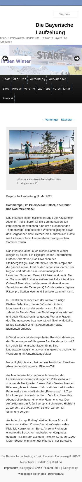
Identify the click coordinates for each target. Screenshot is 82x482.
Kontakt (7, 98)
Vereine (29, 88)
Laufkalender (57, 79)
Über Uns (19, 79)
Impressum (11, 467)
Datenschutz (55, 473)
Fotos (57, 88)
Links (67, 88)
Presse (17, 88)
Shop (6, 88)
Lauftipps (44, 88)
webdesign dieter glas (32, 473)
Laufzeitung (37, 79)
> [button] (76, 58)
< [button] (5, 58)
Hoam (6, 79)
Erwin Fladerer (44, 467)
